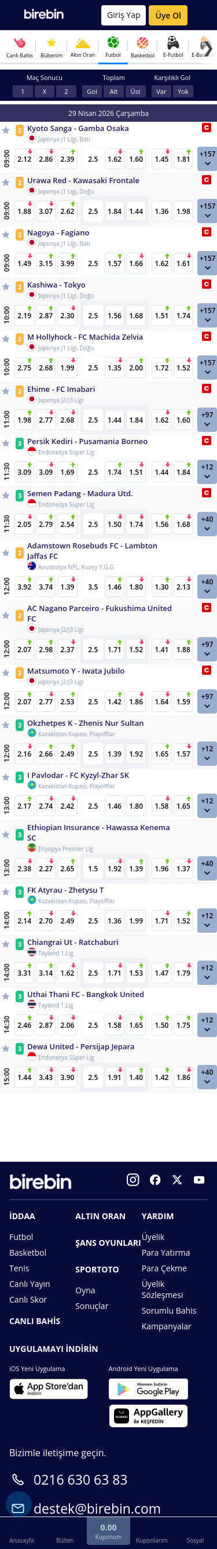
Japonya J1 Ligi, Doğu (66, 191)
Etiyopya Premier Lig (65, 849)
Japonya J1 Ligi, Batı (64, 139)
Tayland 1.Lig (55, 953)
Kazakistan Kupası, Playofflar (76, 734)
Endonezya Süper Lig (66, 452)
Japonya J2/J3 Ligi (60, 400)
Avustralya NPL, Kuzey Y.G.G (76, 567)
